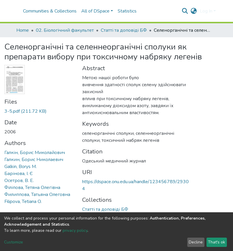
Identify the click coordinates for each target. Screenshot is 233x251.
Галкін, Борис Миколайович (34, 152)
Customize (13, 242)
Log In (206, 11)
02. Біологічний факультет (65, 30)
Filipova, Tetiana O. (23, 201)
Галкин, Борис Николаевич (33, 159)
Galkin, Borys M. (20, 166)
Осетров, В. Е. (19, 180)
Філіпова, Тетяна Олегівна (32, 187)
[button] (194, 11)
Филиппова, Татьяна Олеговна (37, 194)
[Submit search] (185, 11)
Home (22, 30)
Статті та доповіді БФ (124, 30)
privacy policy (75, 230)
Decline (196, 242)
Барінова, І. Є (18, 173)
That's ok (216, 242)
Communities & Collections (50, 11)
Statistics (127, 11)
